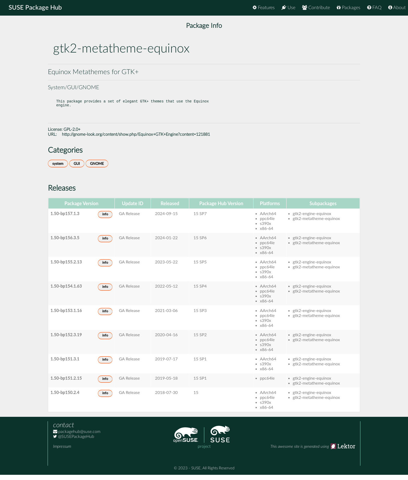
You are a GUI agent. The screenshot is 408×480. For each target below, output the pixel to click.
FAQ (374, 7)
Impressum (62, 452)
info (105, 219)
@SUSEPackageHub (73, 442)
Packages (348, 7)
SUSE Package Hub (35, 8)
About (397, 7)
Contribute (316, 7)
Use (288, 7)
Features (264, 7)
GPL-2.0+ (71, 135)
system (57, 169)
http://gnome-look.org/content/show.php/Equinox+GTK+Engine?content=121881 (136, 140)
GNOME (97, 169)
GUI (77, 169)
